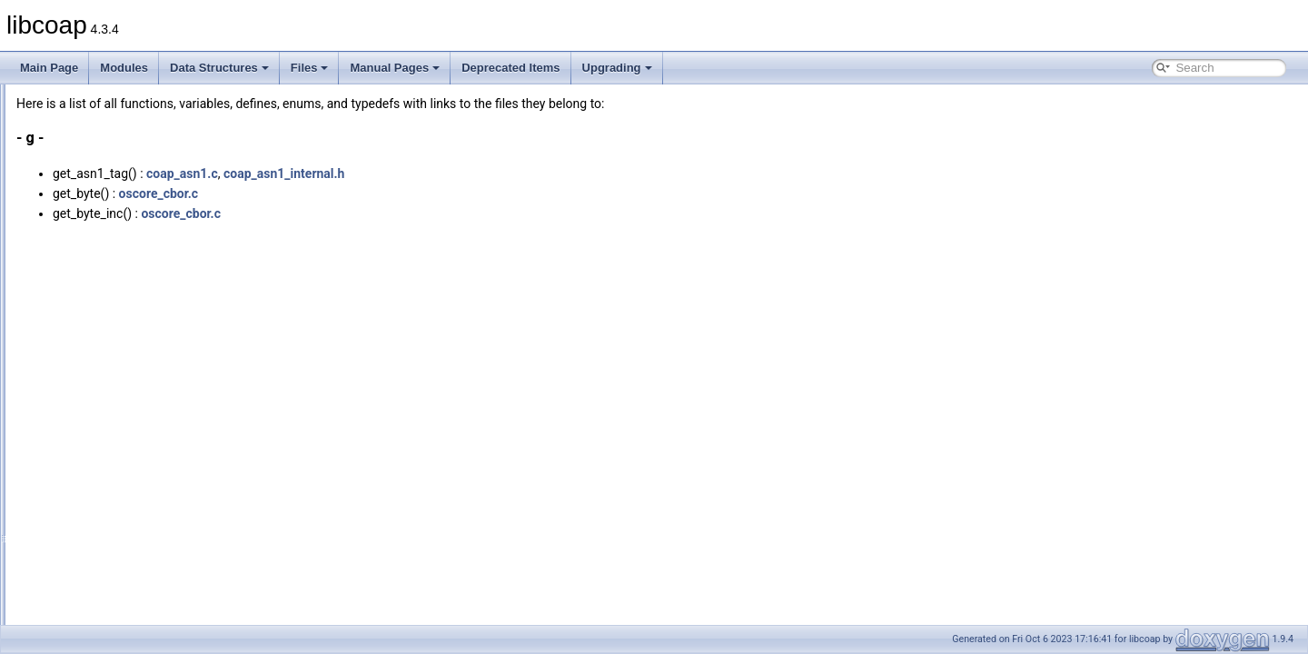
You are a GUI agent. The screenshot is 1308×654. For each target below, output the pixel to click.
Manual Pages (395, 67)
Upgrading (617, 67)
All (66, 219)
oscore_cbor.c (386, 193)
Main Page (49, 67)
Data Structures (219, 67)
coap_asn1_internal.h (511, 173)
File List (64, 179)
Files (310, 67)
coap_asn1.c (409, 173)
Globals (64, 199)
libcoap (33, 99)
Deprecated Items (510, 67)
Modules (124, 67)
